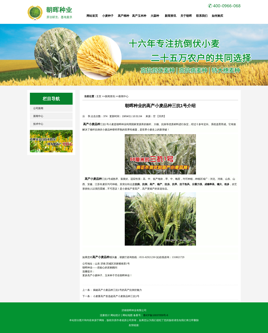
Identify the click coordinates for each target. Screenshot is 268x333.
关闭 (161, 116)
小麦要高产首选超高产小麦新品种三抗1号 (116, 296)
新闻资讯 (110, 96)
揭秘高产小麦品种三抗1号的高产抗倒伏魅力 (117, 290)
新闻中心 (123, 96)
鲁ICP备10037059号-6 (155, 315)
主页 (98, 96)
